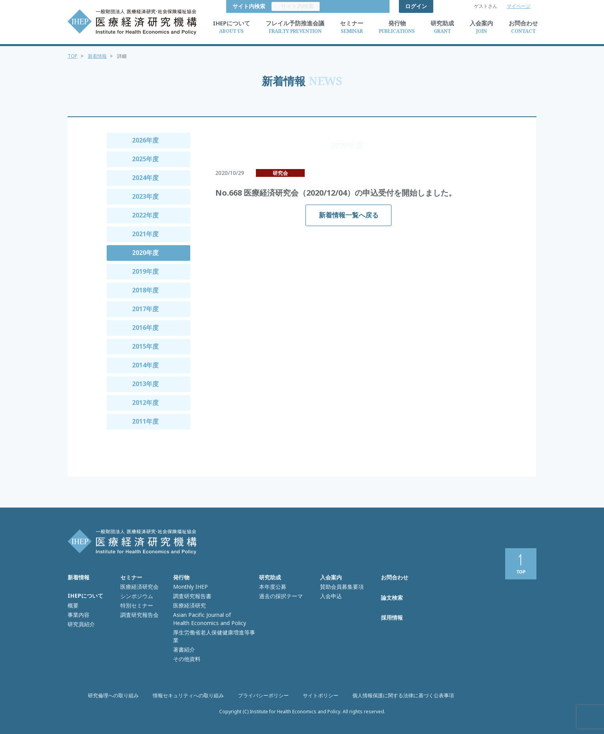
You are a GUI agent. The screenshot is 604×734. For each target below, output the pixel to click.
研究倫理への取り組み (123, 695)
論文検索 (392, 598)
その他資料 (185, 642)
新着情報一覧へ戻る (349, 214)
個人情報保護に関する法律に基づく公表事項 (395, 695)
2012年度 (145, 402)
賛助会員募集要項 (340, 585)
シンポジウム (135, 593)
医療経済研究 (188, 602)
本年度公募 (271, 585)
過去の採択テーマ (279, 593)
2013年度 (145, 383)
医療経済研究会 (138, 585)
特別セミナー (135, 602)
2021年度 (145, 234)
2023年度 (145, 196)
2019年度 (145, 271)
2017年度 (145, 309)
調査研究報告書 (191, 593)
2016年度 (145, 327)
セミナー (131, 577)
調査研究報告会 (138, 610)
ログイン (416, 6)
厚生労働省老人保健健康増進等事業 (213, 626)
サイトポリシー (317, 695)
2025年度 (145, 159)
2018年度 (145, 290)
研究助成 (270, 577)
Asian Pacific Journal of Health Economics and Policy (206, 614)
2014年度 (145, 365)
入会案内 (331, 577)
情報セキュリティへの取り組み (193, 695)
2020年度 (145, 252)
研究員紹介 (80, 620)
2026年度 (145, 140)
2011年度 (145, 421)
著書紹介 (183, 634)
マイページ (518, 6)
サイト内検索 (366, 6)
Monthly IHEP (189, 585)
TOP (73, 55)
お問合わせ (394, 577)
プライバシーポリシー (263, 695)
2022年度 (145, 215)
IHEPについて (85, 595)
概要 (73, 604)
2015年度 (145, 346)
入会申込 (330, 593)
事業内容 (78, 612)
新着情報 (99, 55)
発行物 (181, 577)
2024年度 (145, 177)
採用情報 (392, 620)
